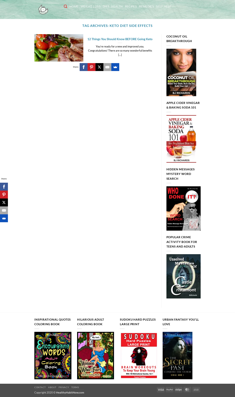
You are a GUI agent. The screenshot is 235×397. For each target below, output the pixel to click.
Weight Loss (91, 6)
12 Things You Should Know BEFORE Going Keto (119, 39)
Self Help (163, 6)
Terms (75, 387)
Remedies (146, 6)
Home (74, 6)
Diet (106, 6)
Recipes (131, 6)
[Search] (65, 6)
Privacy (64, 387)
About (52, 387)
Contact (40, 387)
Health (117, 6)
